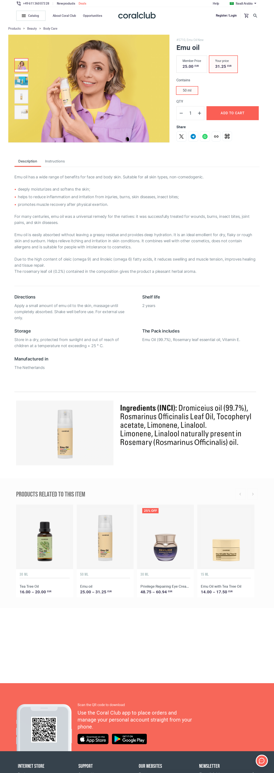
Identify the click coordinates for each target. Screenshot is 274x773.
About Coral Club (64, 15)
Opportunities (92, 15)
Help (216, 3)
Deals (82, 3)
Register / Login (226, 15)
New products (66, 3)
